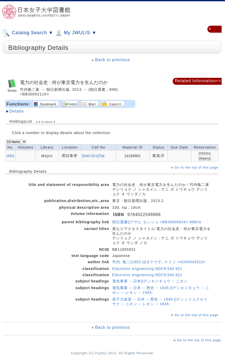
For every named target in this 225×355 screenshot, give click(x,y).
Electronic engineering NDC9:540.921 (147, 275)
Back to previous (112, 60)
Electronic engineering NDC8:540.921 (147, 269)
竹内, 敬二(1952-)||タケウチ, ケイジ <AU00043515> (159, 262)
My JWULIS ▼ (75, 33)
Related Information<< (198, 81)
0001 (10, 156)
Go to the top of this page (196, 167)
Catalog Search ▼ (27, 33)
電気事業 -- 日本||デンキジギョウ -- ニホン (150, 281)
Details (16, 111)
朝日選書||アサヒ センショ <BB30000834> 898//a (156, 222)
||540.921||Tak (93, 156)
